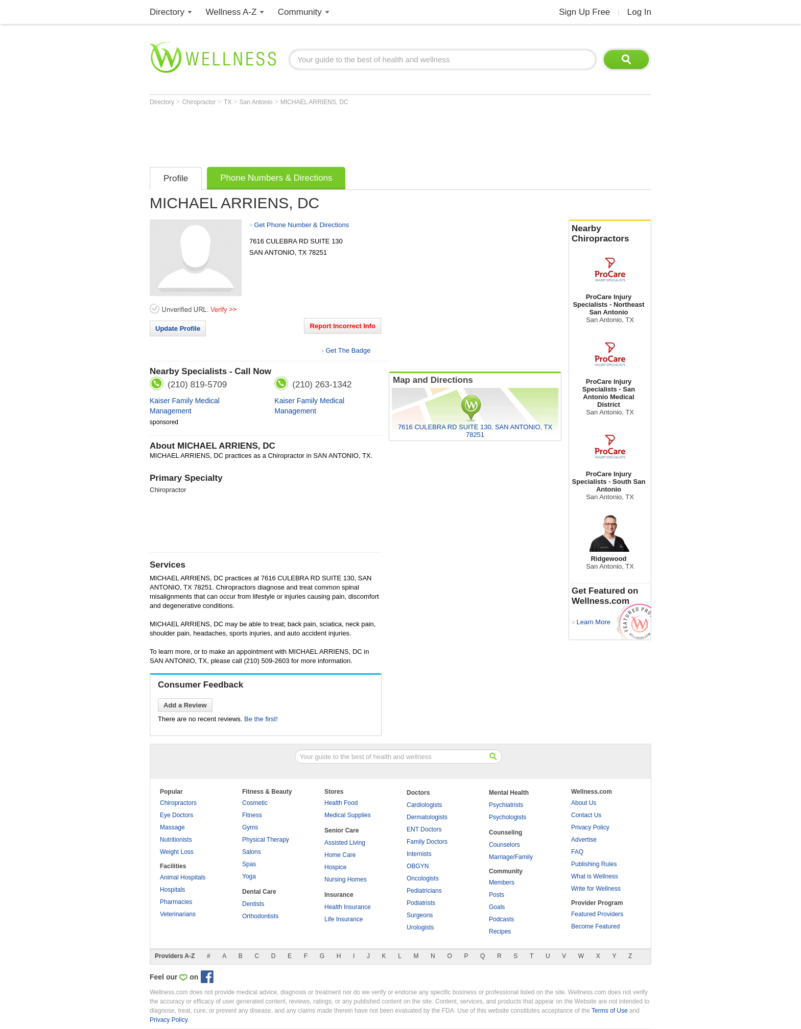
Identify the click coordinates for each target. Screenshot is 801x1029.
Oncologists (423, 878)
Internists (419, 853)
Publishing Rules (594, 864)
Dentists (253, 904)
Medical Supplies (347, 815)
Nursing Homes (345, 879)
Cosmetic (255, 802)
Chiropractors (178, 802)
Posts (496, 894)
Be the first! (261, 719)
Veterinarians (178, 914)
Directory (167, 12)
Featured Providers (597, 914)
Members (501, 882)
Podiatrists (421, 902)
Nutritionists (176, 839)
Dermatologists (427, 817)
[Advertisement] (336, 134)
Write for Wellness (596, 888)
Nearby (610, 234)
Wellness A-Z (231, 12)
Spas (249, 864)
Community (300, 12)
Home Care (340, 855)
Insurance (339, 894)
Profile (175, 178)
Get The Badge (347, 350)
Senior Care (341, 830)
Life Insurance (343, 919)
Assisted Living (344, 842)
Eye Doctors (176, 815)
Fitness (252, 815)
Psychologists (507, 817)
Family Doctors (427, 841)
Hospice (335, 867)
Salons (251, 851)
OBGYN (418, 866)
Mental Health (509, 792)
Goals (497, 907)
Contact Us (586, 815)
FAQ (577, 851)
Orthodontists (260, 916)
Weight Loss (177, 851)
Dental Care (259, 891)
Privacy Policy (590, 827)
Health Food (341, 802)
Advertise (584, 839)
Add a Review (185, 705)
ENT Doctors (424, 829)
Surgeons (420, 915)
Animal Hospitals (182, 877)
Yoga (249, 876)
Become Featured (595, 926)
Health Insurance (347, 907)
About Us (583, 802)
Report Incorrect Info (342, 326)
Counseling (505, 832)
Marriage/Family (511, 857)
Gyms (250, 827)
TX (228, 102)
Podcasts (501, 919)
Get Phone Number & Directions (301, 225)
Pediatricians (424, 890)
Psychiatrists (506, 804)
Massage (172, 827)
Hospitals (172, 889)
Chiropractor (199, 102)
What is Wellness (594, 876)
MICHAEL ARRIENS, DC (314, 102)
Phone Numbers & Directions (276, 178)
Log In (639, 12)
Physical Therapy (265, 839)
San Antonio (257, 102)
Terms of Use (610, 1010)
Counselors (504, 844)
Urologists (420, 927)
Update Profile (177, 328)
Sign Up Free (584, 12)
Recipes (500, 931)
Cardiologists (424, 804)
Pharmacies (176, 901)
